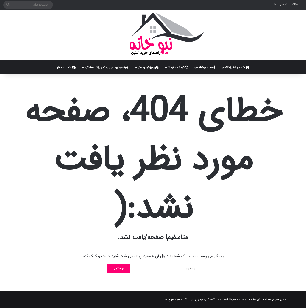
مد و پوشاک (206, 67)
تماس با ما (280, 4)
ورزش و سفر (148, 67)
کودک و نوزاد (178, 67)
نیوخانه (296, 4)
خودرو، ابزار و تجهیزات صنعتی (106, 67)
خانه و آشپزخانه (236, 67)
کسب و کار (66, 67)
